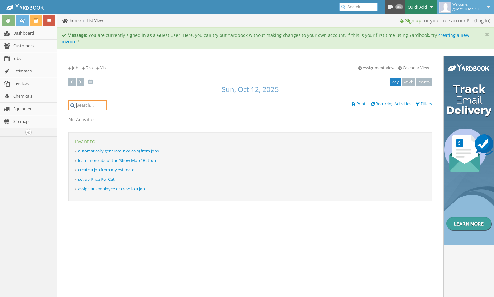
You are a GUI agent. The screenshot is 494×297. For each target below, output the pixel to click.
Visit (102, 68)
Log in (482, 20)
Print (358, 103)
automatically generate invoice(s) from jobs (118, 151)
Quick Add (421, 7)
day (395, 81)
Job (73, 68)
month (424, 81)
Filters (424, 103)
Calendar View (413, 68)
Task (88, 68)
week (408, 81)
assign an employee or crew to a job (111, 188)
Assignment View (376, 68)
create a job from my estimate (106, 170)
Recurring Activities (391, 103)
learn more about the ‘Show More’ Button (117, 160)
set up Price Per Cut (96, 179)
